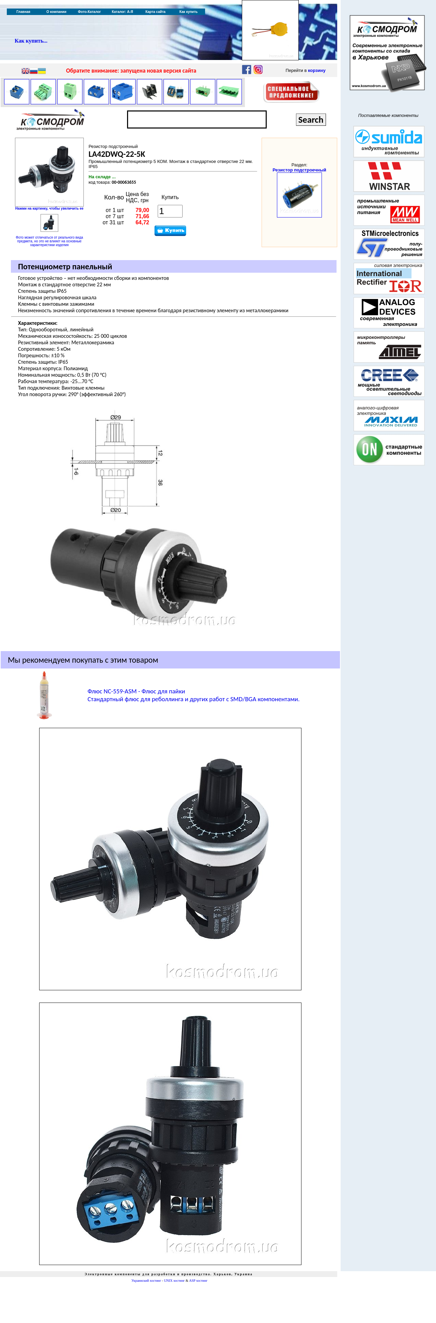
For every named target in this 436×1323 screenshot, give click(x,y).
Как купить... (31, 41)
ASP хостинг (198, 1280)
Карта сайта (155, 12)
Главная (23, 12)
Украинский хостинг (146, 1280)
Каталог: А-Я (122, 12)
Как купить (189, 12)
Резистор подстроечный (299, 169)
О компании (56, 12)
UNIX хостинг (174, 1280)
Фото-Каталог (89, 12)
